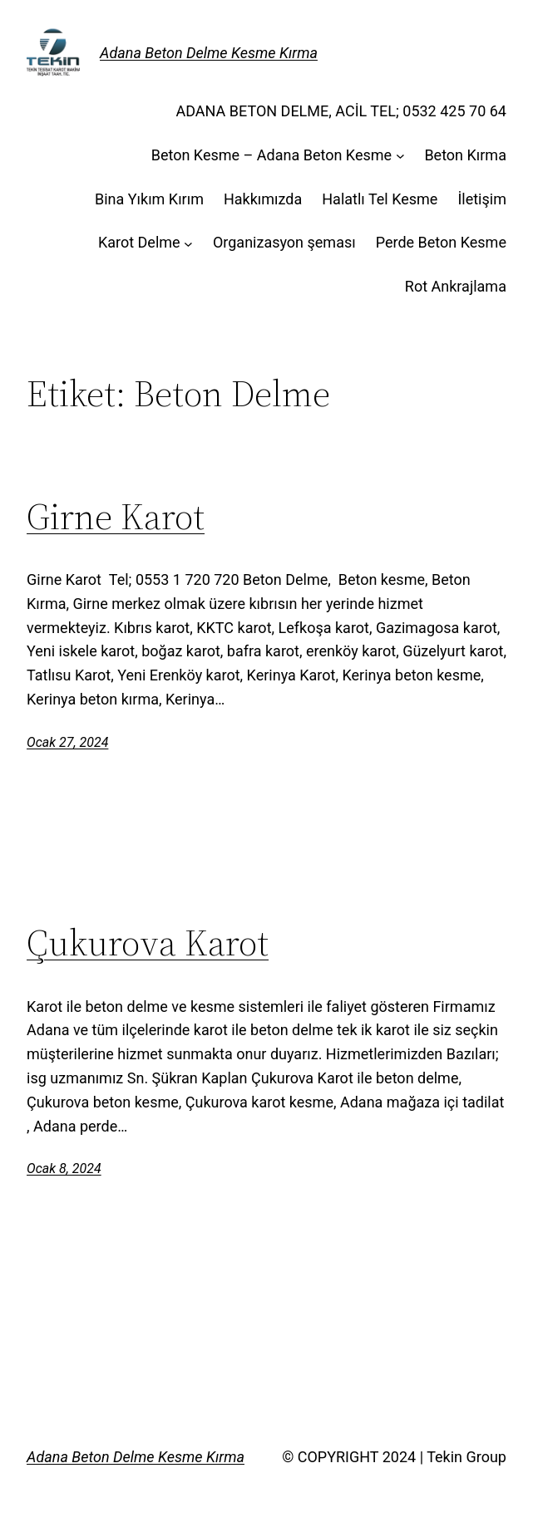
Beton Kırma (465, 155)
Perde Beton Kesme (441, 242)
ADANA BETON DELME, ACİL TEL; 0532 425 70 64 (340, 111)
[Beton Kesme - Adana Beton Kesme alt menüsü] (400, 155)
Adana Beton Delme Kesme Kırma (209, 52)
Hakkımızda (263, 199)
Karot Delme (139, 242)
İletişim (481, 199)
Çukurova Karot (148, 943)
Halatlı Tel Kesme (379, 199)
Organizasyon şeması (284, 242)
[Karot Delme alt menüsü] (188, 243)
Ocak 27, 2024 (67, 742)
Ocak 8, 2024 (64, 1168)
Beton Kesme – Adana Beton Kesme (271, 155)
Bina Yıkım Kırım (149, 199)
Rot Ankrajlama (455, 286)
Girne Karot (116, 517)
